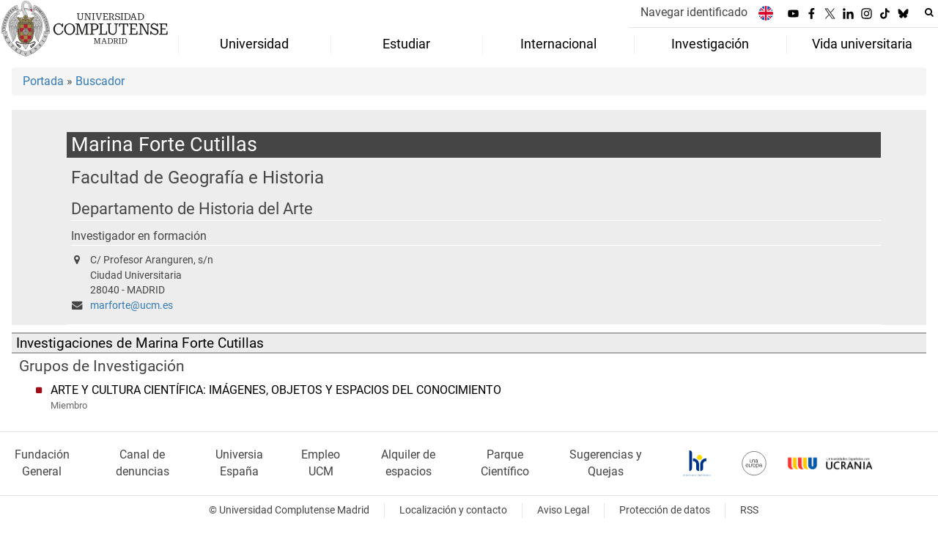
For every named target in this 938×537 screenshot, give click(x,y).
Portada (43, 81)
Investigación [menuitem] (710, 44)
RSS (749, 510)
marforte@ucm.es (131, 305)
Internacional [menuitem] (558, 44)
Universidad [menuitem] (254, 44)
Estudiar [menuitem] (406, 44)
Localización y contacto (453, 510)
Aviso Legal (563, 510)
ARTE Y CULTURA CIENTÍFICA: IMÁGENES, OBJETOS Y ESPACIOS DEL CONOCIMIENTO (276, 390)
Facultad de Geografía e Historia (197, 177)
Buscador (100, 81)
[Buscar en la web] (929, 12)
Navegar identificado (693, 12)
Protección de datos (664, 510)
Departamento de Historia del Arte (192, 209)
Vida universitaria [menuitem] (862, 44)
